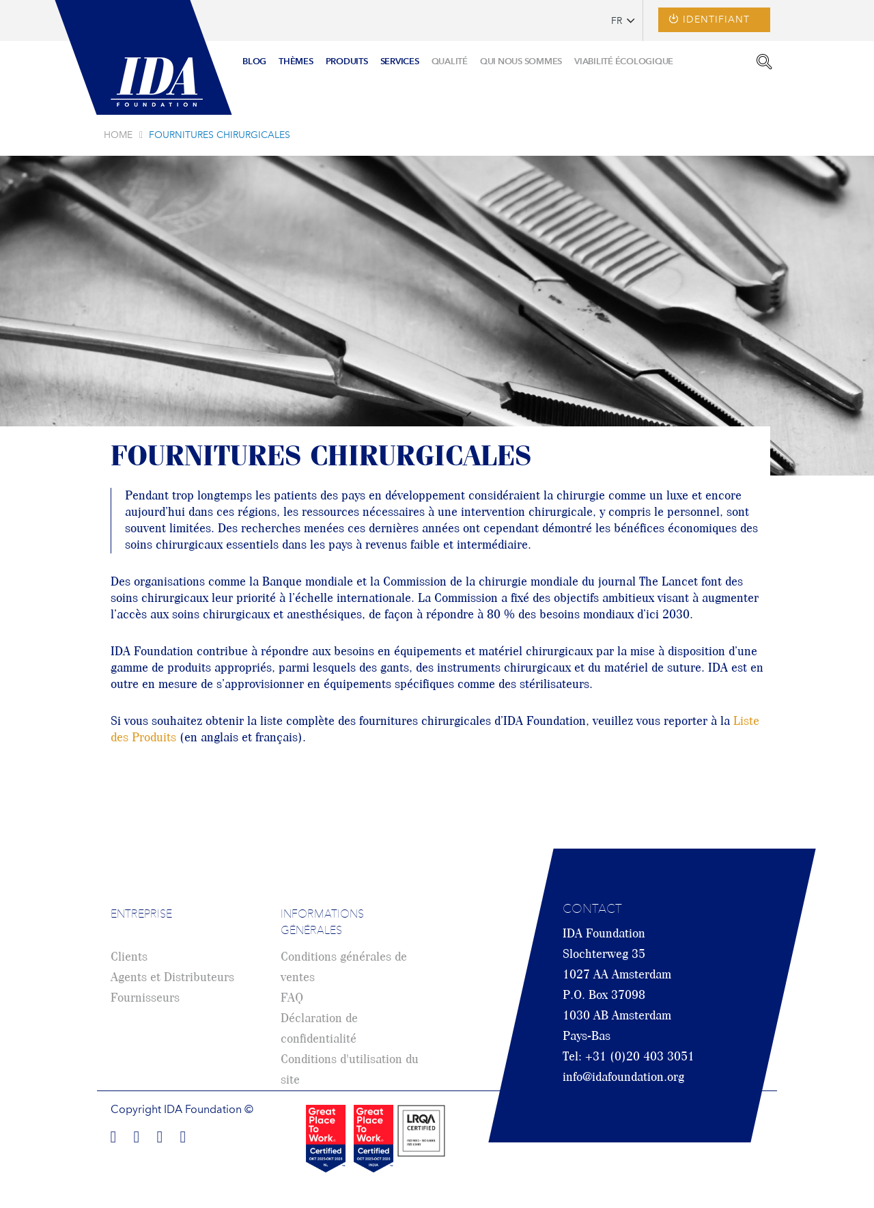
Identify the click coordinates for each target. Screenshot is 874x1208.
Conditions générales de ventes (344, 967)
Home (118, 135)
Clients (129, 957)
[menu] (457, 57)
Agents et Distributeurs (172, 978)
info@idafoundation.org (623, 1077)
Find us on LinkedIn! (136, 1135)
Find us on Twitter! (160, 1135)
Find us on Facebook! (113, 1135)
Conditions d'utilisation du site (350, 1070)
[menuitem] (254, 62)
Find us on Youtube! (183, 1135)
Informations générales (322, 923)
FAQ (292, 998)
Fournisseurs (145, 998)
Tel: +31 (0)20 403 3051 (628, 1057)
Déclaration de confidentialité (319, 1029)
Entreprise (141, 914)
